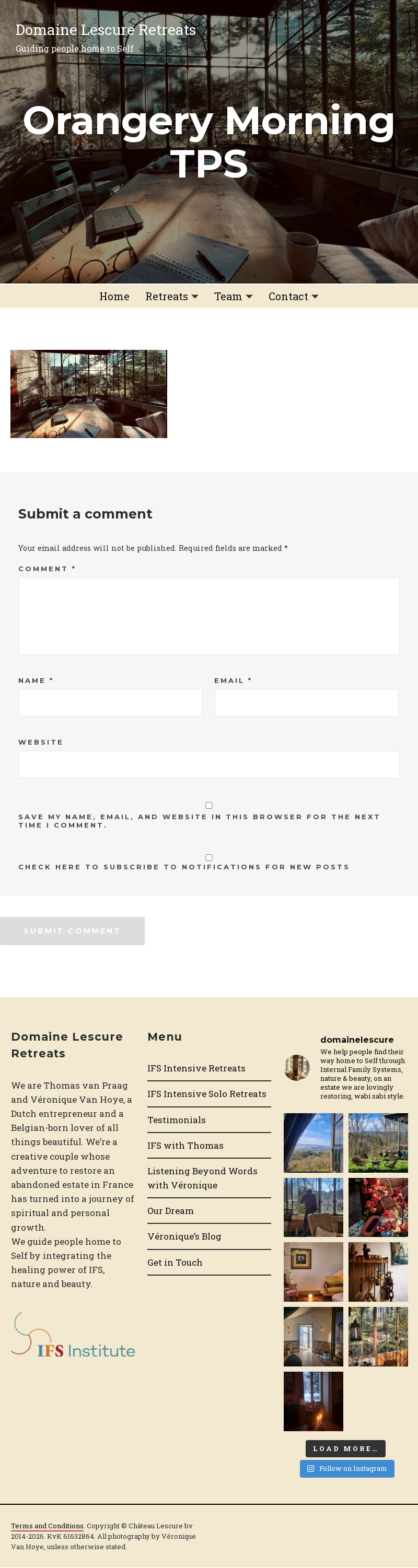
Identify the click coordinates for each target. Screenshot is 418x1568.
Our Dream (170, 1211)
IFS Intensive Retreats (196, 1068)
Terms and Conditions (47, 1525)
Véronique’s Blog (184, 1236)
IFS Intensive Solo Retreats (206, 1094)
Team (228, 296)
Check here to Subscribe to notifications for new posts (209, 862)
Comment (47, 568)
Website (41, 742)
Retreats (166, 296)
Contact (288, 296)
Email (233, 680)
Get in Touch (175, 1262)
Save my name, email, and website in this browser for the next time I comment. (199, 820)
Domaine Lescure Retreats (106, 29)
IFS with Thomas (185, 1145)
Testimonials (176, 1120)
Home (114, 296)
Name (36, 680)
